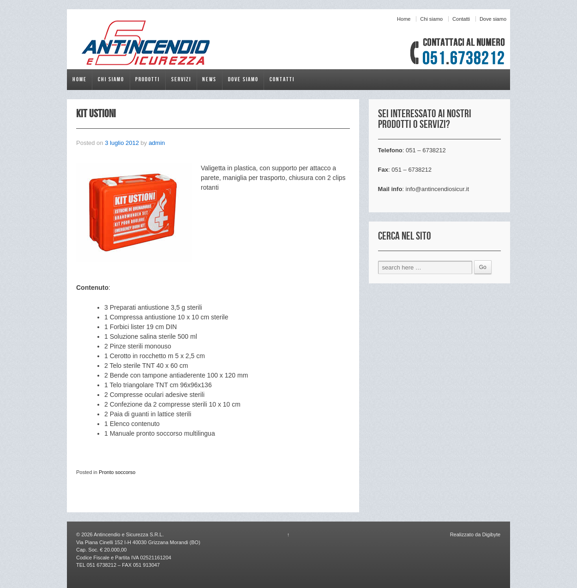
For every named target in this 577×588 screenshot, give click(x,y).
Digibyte (490, 534)
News (209, 79)
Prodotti (147, 79)
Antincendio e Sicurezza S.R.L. (128, 534)
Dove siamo (493, 19)
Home (403, 19)
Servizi (181, 79)
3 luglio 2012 (122, 142)
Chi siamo (431, 19)
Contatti (461, 19)
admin (157, 142)
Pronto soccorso (117, 472)
